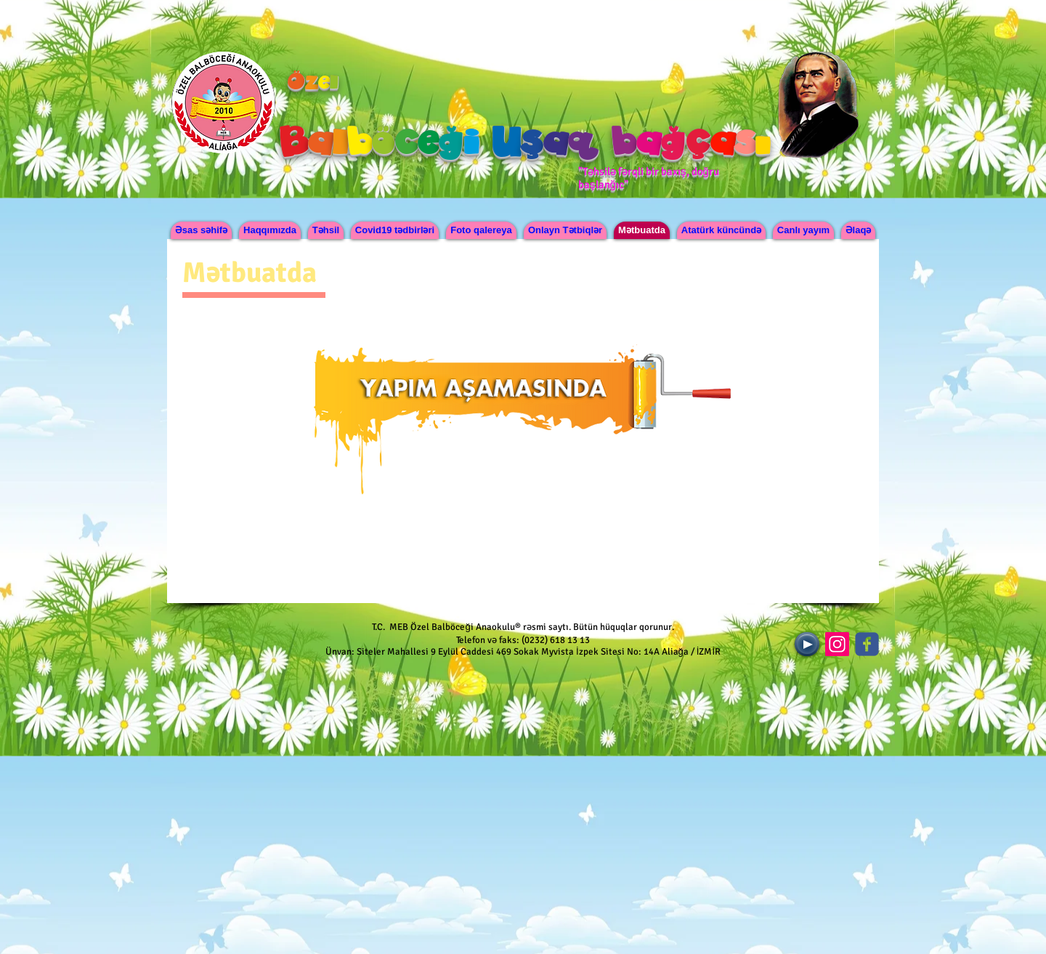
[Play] (807, 644)
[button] (270, 230)
